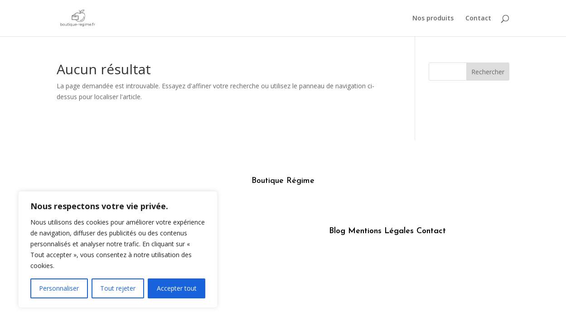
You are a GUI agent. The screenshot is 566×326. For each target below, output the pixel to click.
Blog (337, 231)
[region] (118, 249)
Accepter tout (177, 288)
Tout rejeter (117, 288)
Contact (478, 18)
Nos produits (433, 18)
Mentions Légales (381, 231)
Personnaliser (59, 288)
